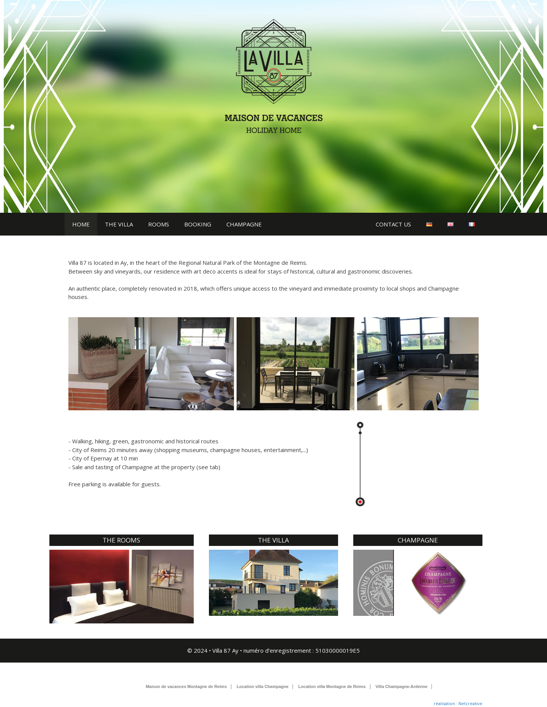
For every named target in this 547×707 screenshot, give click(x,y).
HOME (81, 224)
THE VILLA (119, 224)
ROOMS (158, 224)
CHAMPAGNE (244, 224)
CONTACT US (393, 224)
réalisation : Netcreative (458, 703)
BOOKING (197, 224)
